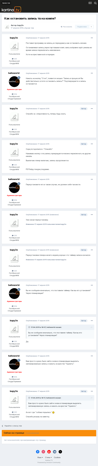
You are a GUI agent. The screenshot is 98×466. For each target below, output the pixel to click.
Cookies (57, 457)
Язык (40, 457)
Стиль (48, 457)
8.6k (14, 94)
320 (14, 59)
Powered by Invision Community (49, 462)
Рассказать (66, 27)
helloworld (14, 73)
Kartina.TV (49, 460)
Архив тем (29, 28)
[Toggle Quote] (29, 327)
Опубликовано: (37, 38)
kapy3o (20, 25)
